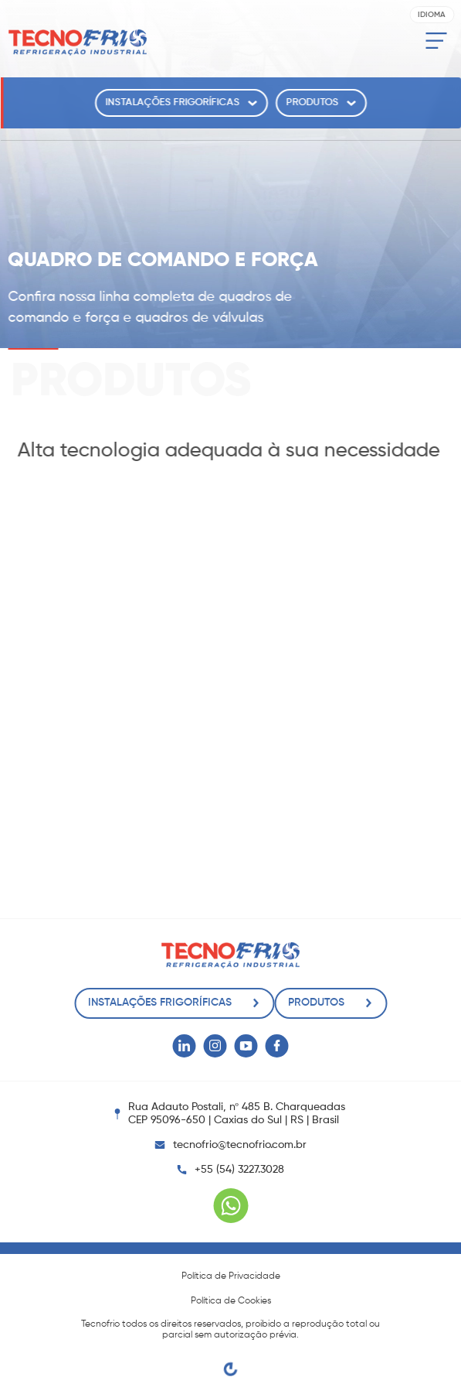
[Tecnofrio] (77, 42)
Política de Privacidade (230, 1276)
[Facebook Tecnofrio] (277, 1045)
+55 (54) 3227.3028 (239, 1169)
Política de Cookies (231, 1301)
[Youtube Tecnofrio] (246, 1045)
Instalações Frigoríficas (181, 102)
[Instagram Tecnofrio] (215, 1045)
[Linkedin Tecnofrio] (184, 1045)
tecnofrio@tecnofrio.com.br (231, 1144)
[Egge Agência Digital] (230, 1369)
